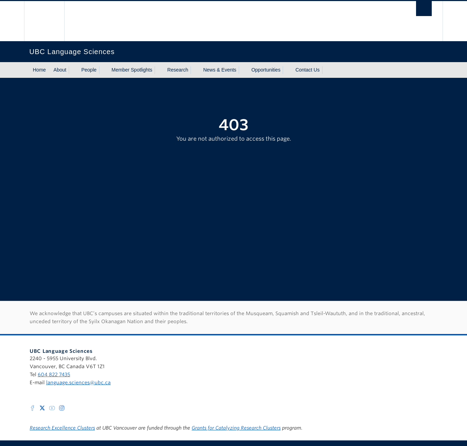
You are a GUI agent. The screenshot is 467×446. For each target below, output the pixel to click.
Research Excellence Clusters (62, 428)
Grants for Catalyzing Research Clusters (236, 428)
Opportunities (265, 70)
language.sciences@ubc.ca (78, 382)
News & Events (219, 70)
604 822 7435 (54, 374)
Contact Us (307, 70)
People (89, 70)
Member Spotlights (132, 70)
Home (39, 70)
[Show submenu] (73, 70)
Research (177, 70)
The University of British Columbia (44, 21)
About (59, 70)
